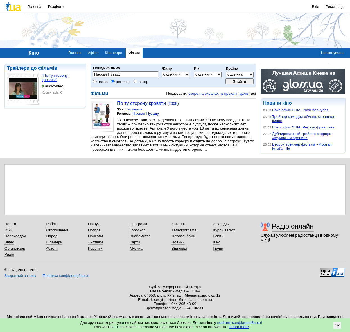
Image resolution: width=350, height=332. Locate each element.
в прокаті (229, 93)
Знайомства (140, 236)
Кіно (216, 242)
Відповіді (179, 248)
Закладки (221, 224)
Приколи (95, 236)
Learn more (239, 327)
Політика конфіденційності (66, 276)
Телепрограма (184, 230)
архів (243, 93)
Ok (337, 325)
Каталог (178, 224)
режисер (121, 82)
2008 (173, 103)
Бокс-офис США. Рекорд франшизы (303, 127)
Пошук (94, 224)
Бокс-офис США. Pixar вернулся (300, 110)
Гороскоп (137, 230)
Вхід (315, 6)
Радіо (9, 254)
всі (253, 93)
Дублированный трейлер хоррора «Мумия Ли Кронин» (301, 136)
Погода (94, 230)
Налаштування (332, 53)
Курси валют (224, 230)
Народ (51, 236)
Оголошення (57, 230)
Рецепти (95, 248)
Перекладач (15, 236)
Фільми (134, 53)
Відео (9, 242)
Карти (135, 242)
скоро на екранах (203, 93)
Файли (52, 248)
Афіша (93, 53)
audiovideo (52, 86)
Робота (52, 224)
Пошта (10, 224)
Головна (34, 6)
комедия (135, 109)
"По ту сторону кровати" (55, 77)
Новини (178, 242)
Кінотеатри (113, 53)
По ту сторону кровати (141, 103)
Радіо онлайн (293, 226)
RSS (8, 230)
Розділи (54, 6)
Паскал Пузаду (145, 113)
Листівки (95, 242)
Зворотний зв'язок (20, 276)
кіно (287, 103)
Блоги (218, 236)
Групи (218, 248)
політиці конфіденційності (239, 322)
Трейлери (18, 68)
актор (141, 82)
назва (100, 82)
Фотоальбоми (183, 236)
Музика (136, 248)
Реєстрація (335, 6)
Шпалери (54, 242)
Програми (138, 224)
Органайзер (14, 248)
